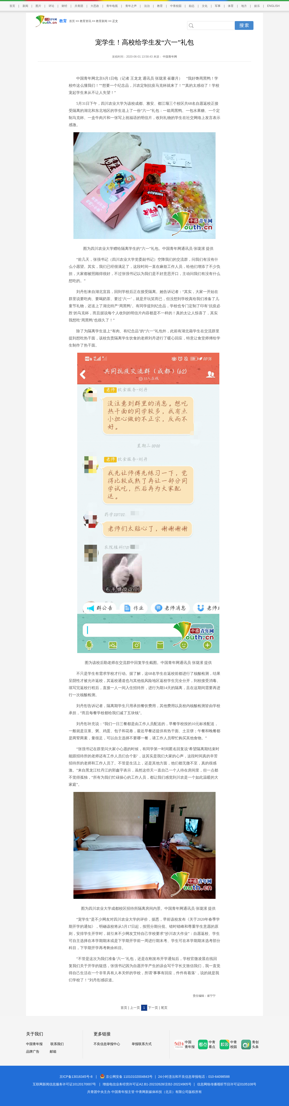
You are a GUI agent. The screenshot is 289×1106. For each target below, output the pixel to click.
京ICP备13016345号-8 (76, 1077)
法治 (147, 6)
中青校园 (175, 6)
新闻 (25, 6)
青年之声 (131, 6)
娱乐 (257, 6)
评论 (51, 6)
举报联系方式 (142, 1044)
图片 (38, 6)
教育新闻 (101, 21)
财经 (64, 6)
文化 (205, 6)
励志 (191, 6)
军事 (218, 6)
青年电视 (112, 6)
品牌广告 (32, 1051)
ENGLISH (273, 6)
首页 (12, 6)
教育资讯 (85, 21)
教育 (160, 6)
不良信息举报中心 (107, 1044)
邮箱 (53, 1051)
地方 (244, 6)
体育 (231, 6)
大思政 (94, 6)
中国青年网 (170, 56)
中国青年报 (34, 1044)
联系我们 (57, 1044)
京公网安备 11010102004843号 (126, 1077)
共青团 (79, 6)
